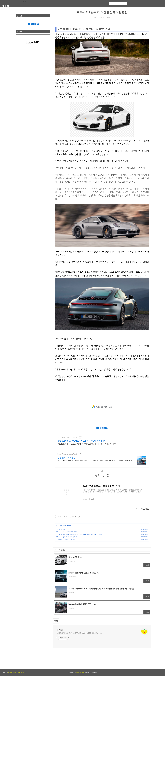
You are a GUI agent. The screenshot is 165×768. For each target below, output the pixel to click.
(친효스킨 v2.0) (21, 672)
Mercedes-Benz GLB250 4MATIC (66, 532)
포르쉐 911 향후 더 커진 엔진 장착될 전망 (102, 12)
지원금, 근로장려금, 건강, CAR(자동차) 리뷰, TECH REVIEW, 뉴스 (79, 633)
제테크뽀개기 (80, 672)
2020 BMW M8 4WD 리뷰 (64, 539)
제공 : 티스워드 (142, 508)
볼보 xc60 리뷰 (60, 529)
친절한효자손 (12, 672)
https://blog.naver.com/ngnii (67, 454)
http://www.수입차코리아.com (68, 437)
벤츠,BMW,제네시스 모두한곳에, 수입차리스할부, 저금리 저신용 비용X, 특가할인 (87, 444)
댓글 (56, 621)
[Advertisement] (102, 407)
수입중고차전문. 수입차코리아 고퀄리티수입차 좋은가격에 (82, 440)
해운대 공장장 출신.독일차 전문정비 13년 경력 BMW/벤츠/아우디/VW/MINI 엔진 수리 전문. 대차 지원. (95, 460)
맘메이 (5, 6)
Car (96, 17)
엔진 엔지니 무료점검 (66, 457)
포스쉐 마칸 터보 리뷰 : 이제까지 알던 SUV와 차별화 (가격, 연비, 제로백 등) (78, 534)
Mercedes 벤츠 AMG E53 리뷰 (65, 537)
